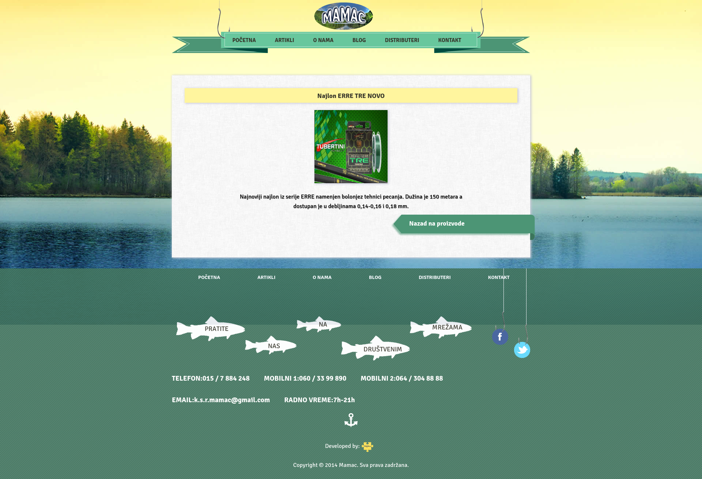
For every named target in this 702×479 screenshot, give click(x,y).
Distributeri (402, 40)
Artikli (284, 40)
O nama (323, 40)
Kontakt (449, 40)
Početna (244, 40)
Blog (359, 40)
